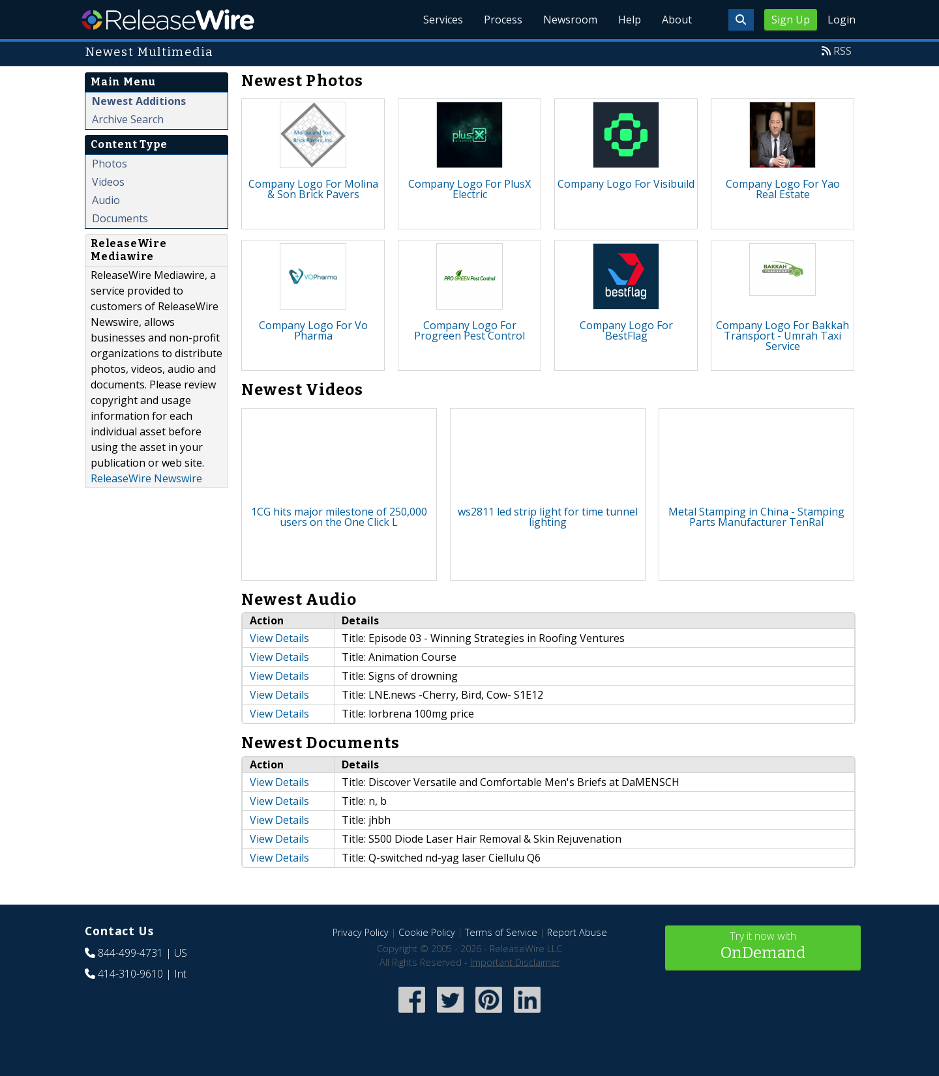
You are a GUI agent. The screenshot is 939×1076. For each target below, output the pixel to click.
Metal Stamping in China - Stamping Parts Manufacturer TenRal (756, 516)
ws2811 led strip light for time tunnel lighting (548, 516)
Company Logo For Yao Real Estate (783, 189)
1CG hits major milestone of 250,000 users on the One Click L (339, 516)
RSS (842, 51)
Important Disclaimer (515, 962)
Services (443, 19)
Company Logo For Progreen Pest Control (469, 330)
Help (629, 19)
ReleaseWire (168, 20)
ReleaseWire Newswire (146, 478)
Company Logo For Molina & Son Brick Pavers (313, 189)
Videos (108, 182)
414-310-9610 (130, 974)
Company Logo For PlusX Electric (469, 189)
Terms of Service (501, 932)
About (677, 19)
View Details (279, 638)
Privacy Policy (361, 932)
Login (841, 19)
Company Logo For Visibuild (626, 184)
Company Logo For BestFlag (626, 330)
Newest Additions (139, 101)
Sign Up (790, 19)
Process (503, 19)
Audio (106, 200)
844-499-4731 (130, 953)
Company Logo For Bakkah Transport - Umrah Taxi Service (782, 335)
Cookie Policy (426, 932)
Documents (120, 218)
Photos (109, 163)
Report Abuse (577, 932)
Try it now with (763, 947)
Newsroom (570, 19)
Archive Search (128, 119)
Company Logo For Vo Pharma (313, 330)
